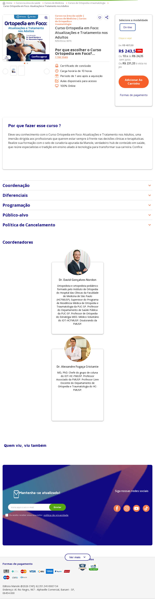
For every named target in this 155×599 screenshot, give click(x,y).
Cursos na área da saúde (28, 3)
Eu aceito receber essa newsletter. (26, 515)
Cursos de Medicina (54, 3)
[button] (106, 17)
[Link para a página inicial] (8, 3)
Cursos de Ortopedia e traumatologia (86, 3)
